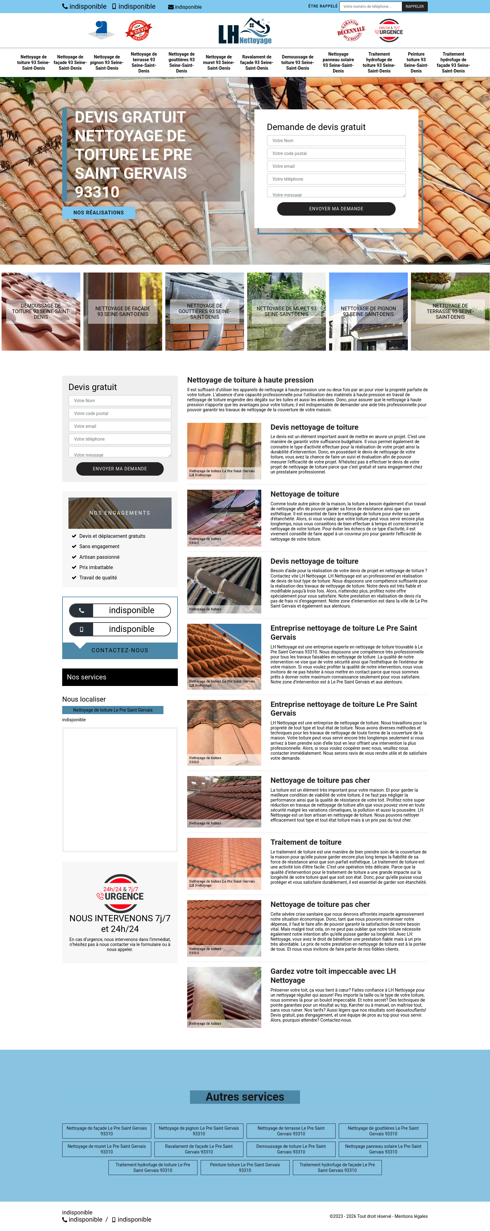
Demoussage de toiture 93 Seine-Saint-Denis (297, 62)
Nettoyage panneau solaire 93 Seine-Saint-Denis (338, 63)
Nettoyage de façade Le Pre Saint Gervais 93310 (107, 1131)
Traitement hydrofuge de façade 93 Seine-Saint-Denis (453, 63)
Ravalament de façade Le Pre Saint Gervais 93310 (198, 1149)
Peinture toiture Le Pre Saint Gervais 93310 (245, 1167)
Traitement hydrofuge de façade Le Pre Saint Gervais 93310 (337, 1167)
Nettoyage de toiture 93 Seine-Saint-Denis (33, 62)
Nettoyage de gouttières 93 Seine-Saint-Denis (181, 63)
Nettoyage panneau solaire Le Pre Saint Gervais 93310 (383, 1149)
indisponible (84, 6)
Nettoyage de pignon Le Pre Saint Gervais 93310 (199, 1131)
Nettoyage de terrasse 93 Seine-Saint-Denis (144, 63)
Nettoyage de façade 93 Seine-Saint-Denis (70, 62)
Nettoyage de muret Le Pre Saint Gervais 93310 (107, 1149)
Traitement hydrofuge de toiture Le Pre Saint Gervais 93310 (153, 1167)
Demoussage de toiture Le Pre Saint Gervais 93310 (291, 1149)
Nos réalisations (98, 213)
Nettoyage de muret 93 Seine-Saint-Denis (219, 62)
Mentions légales (411, 1216)
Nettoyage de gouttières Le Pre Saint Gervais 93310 (383, 1131)
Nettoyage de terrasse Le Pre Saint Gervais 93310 (291, 1131)
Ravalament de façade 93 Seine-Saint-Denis (257, 62)
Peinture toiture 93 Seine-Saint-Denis (416, 63)
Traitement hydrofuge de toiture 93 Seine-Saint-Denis (379, 63)
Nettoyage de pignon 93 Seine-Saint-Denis (107, 62)
